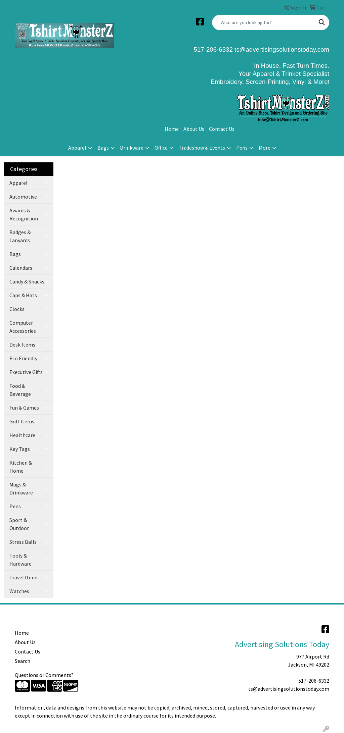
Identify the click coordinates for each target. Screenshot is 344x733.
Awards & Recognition (23, 214)
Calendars (20, 267)
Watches (19, 591)
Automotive (23, 196)
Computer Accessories (22, 326)
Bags (103, 147)
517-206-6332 (313, 680)
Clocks (17, 309)
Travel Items (24, 577)
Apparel (77, 147)
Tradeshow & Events (202, 147)
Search (22, 661)
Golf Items (21, 421)
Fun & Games (24, 407)
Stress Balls (23, 541)
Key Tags (19, 449)
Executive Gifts (26, 372)
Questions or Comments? (44, 675)
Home (172, 128)
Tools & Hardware (20, 559)
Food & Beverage (20, 389)
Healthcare (22, 435)
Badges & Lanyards (20, 236)
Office (161, 147)
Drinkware (131, 147)
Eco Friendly (23, 358)
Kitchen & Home (20, 466)
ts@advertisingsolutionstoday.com (281, 49)
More (264, 147)
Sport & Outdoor (19, 524)
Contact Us (221, 128)
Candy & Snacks (26, 281)
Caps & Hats (23, 295)
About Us (193, 128)
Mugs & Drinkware (21, 488)
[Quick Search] (263, 22)
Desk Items (22, 344)
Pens (242, 147)
